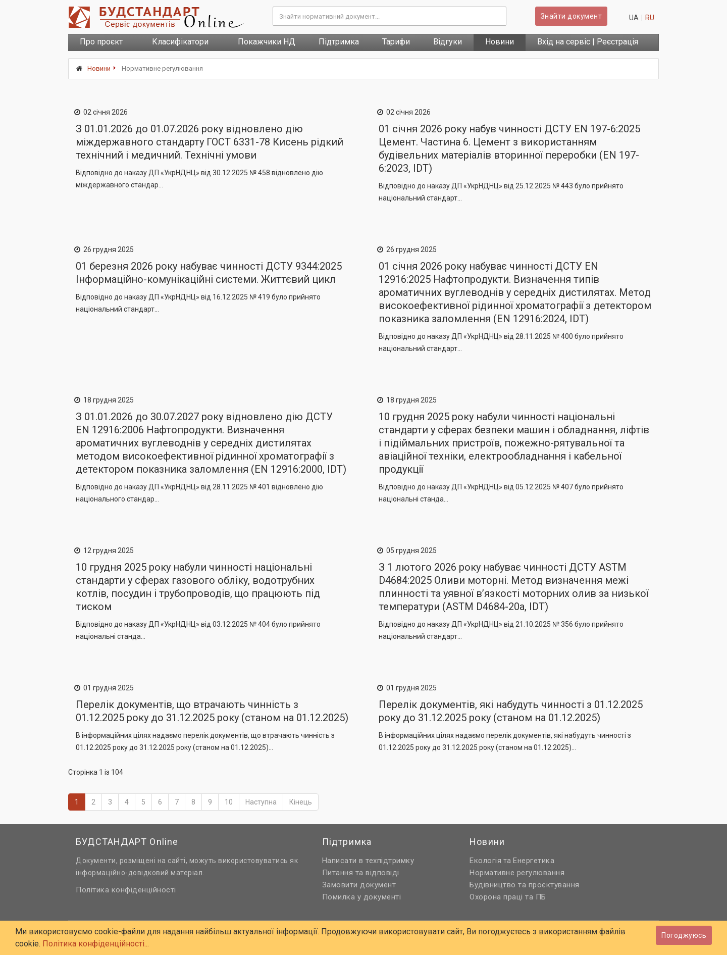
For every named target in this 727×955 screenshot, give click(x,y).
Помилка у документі (361, 896)
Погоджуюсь (683, 935)
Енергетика (533, 860)
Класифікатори (180, 41)
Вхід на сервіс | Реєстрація (587, 41)
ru (649, 18)
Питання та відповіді (360, 872)
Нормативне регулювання (517, 872)
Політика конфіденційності (126, 889)
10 (229, 802)
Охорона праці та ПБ (508, 896)
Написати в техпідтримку (368, 860)
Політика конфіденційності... (95, 943)
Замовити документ (359, 884)
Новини (499, 41)
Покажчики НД (266, 41)
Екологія (485, 860)
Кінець (300, 802)
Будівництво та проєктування (525, 884)
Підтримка (339, 41)
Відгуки (447, 41)
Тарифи (396, 41)
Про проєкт (101, 41)
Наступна (261, 802)
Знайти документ (571, 16)
